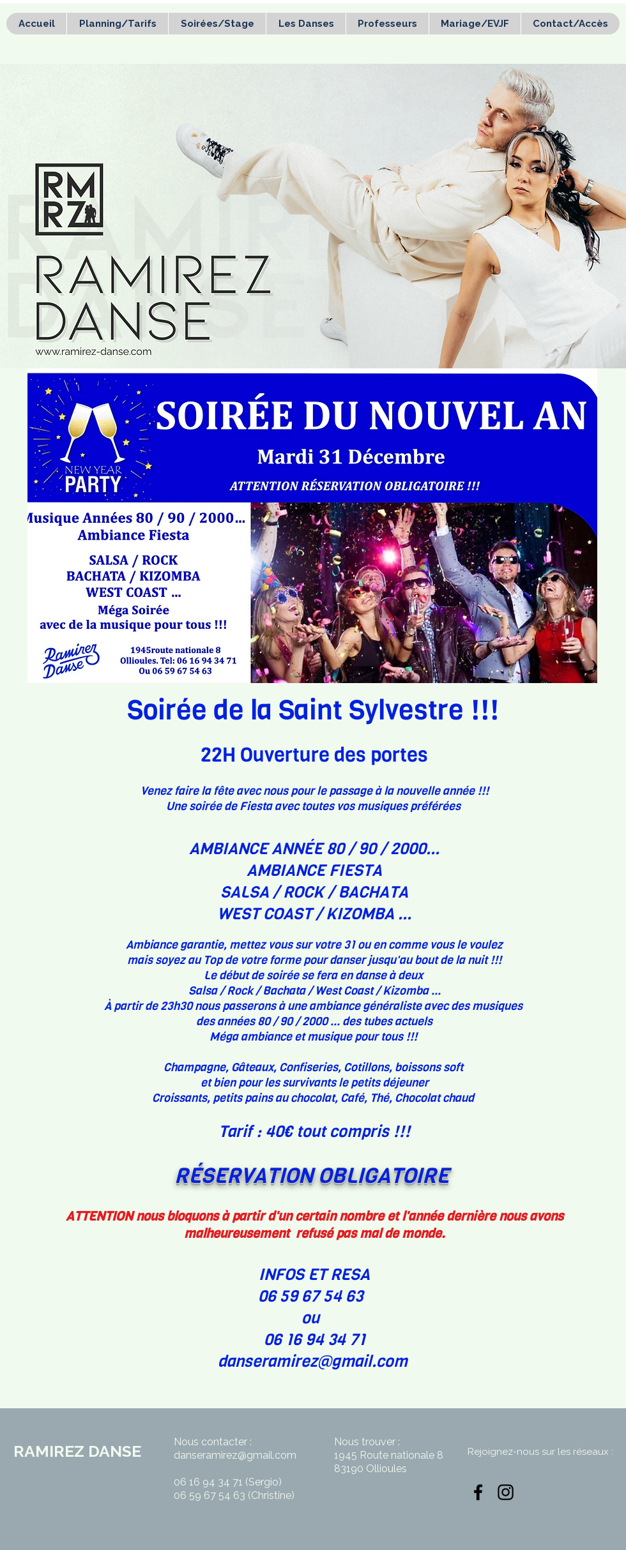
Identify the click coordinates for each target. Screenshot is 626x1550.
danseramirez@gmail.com (313, 1361)
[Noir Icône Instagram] (505, 1492)
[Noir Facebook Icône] (478, 1492)
